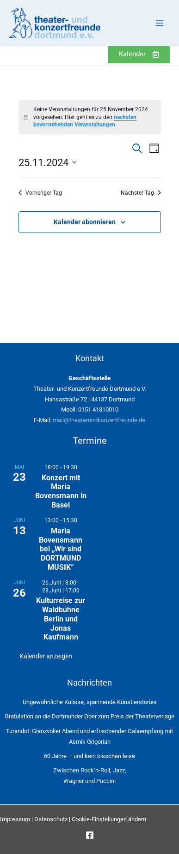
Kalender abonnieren (85, 222)
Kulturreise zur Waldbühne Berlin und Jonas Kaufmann (60, 618)
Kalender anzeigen (45, 656)
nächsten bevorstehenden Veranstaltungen (84, 121)
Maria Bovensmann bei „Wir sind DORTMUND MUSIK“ (60, 549)
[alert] (90, 117)
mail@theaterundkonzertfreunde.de (99, 420)
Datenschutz (51, 819)
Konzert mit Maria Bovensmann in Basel (60, 491)
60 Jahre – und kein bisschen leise (89, 755)
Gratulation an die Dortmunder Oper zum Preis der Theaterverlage (89, 716)
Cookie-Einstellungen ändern (109, 819)
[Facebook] (90, 835)
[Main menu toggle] (159, 22)
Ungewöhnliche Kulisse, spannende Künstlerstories (90, 702)
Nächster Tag (141, 193)
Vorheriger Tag (40, 193)
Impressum (15, 819)
